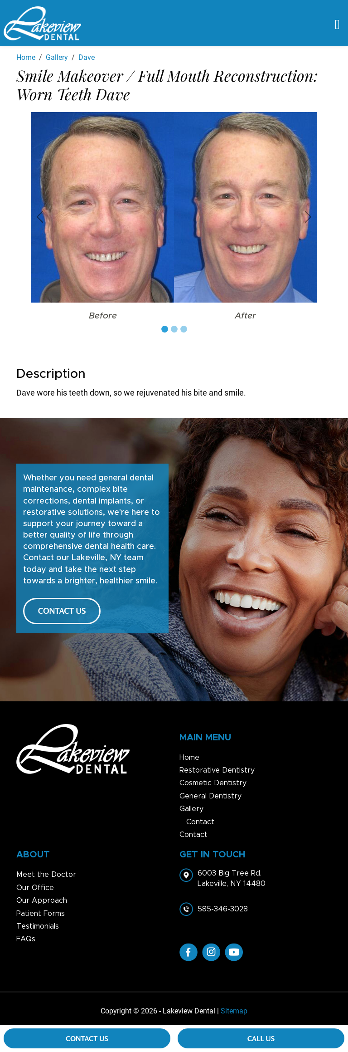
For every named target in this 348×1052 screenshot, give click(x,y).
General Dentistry (210, 796)
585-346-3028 (223, 909)
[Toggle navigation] (337, 23)
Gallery (191, 808)
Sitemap (234, 1011)
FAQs (25, 939)
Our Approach (41, 900)
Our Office (35, 887)
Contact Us (87, 1038)
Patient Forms (40, 913)
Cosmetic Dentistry (212, 783)
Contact (200, 822)
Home (189, 757)
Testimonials (37, 926)
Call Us (261, 1038)
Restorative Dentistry (217, 770)
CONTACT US (62, 611)
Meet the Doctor (46, 874)
